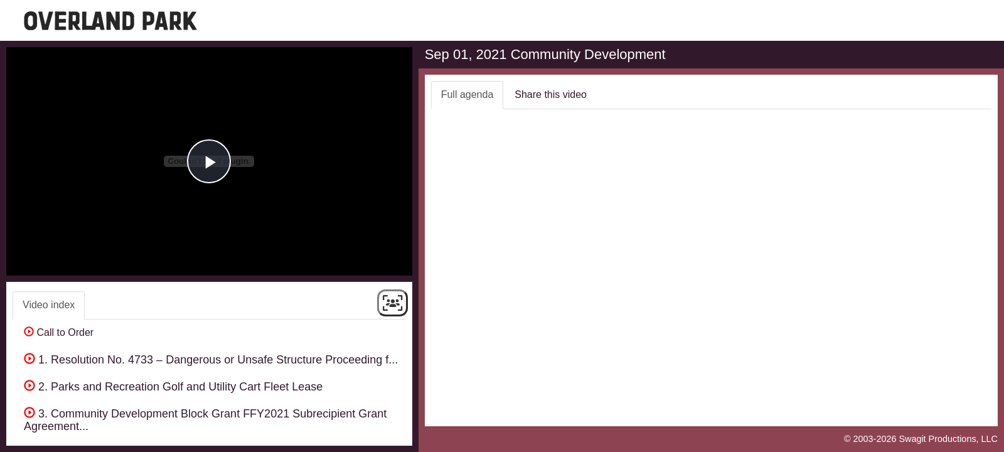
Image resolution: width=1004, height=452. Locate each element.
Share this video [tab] (551, 94)
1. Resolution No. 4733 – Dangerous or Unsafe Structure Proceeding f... (211, 359)
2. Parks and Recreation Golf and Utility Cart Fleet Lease (173, 386)
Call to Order (58, 332)
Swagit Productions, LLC (948, 439)
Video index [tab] (49, 304)
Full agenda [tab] (467, 94)
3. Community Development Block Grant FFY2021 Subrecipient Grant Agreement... (205, 420)
